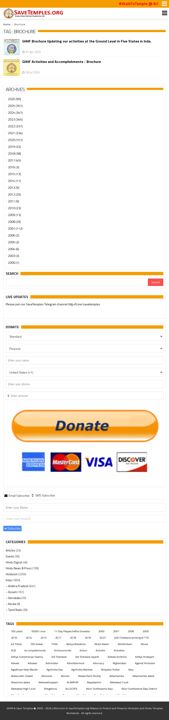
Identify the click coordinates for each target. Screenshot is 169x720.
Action (83, 650)
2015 (43, 638)
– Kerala (11, 604)
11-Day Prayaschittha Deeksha (72, 631)
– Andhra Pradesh (17, 586)
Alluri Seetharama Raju (99, 689)
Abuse (144, 644)
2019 (88, 638)
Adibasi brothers (117, 657)
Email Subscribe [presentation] (16, 495)
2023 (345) (15, 119)
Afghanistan (119, 663)
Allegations (50, 689)
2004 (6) (13, 249)
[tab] (16, 495)
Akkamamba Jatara (143, 676)
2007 (116, 631)
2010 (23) (14, 208)
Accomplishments (35, 650)
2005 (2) (13, 242)
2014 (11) (14, 180)
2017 (58, 638)
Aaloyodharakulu (76, 644)
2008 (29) (14, 221)
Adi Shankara (59, 657)
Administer (52, 663)
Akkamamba (116, 676)
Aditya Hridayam (144, 657)
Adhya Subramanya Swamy (27, 657)
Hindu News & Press (19, 568)
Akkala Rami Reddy (89, 676)
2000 (101, 631)
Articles (11, 550)
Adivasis (32, 663)
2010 (14, 638)
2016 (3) (13, 167)
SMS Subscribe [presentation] (43, 495)
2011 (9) (13, 201)
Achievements (62, 650)
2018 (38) (14, 153)
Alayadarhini (94, 682)
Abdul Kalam (101, 644)
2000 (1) (13, 262)
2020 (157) (15, 139)
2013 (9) (13, 187)
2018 (73, 638)
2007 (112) (15, 228)
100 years (16, 631)
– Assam (12, 592)
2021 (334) (15, 133)
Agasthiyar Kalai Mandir (24, 669)
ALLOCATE (71, 689)
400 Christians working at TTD (131, 638)
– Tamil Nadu (14, 610)
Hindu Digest (14, 562)
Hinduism (12, 574)
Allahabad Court (119, 682)
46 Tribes (16, 644)
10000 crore (38, 631)
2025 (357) (15, 105)
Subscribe (12, 528)
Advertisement (75, 663)
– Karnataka (13, 598)
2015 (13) (14, 174)
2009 (146, 631)
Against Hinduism (145, 663)
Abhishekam (125, 644)
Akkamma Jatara (20, 682)
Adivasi (15, 663)
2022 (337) (15, 126)
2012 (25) (14, 194)
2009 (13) (14, 215)
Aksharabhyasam (48, 682)
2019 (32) (14, 146)
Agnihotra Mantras (81, 669)
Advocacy (98, 663)
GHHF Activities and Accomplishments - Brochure (61, 61)
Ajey (130, 669)
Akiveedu (46, 676)
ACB (13, 650)
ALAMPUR (72, 682)
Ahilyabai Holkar (110, 669)
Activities (119, 650)
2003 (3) (13, 255)
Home (7, 24)
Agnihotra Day (54, 669)
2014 (29, 638)
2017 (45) (14, 160)
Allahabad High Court (23, 689)
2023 (102, 638)
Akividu (65, 676)
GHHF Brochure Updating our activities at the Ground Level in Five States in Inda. (86, 41)
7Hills (54, 644)
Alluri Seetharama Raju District (139, 689)
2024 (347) (15, 112)
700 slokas (36, 644)
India (9, 580)
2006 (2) (13, 235)
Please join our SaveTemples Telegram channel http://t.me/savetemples (53, 304)
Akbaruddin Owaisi (22, 676)
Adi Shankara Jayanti (87, 657)
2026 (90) (14, 99)
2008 (131, 631)
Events (10, 556)
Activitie (100, 650)
